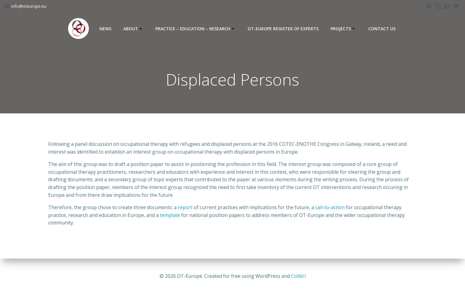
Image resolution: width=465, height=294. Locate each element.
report (185, 207)
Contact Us (382, 29)
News (105, 29)
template (170, 215)
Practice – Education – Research (195, 29)
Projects (343, 29)
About (133, 29)
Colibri (298, 276)
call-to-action (330, 207)
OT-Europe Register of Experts (283, 29)
